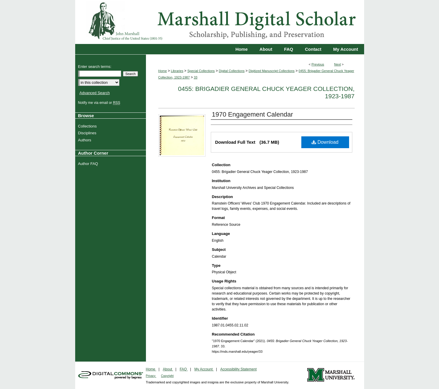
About (168, 369)
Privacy (151, 375)
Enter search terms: (94, 66)
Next (337, 64)
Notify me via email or (100, 103)
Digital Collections (231, 71)
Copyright (167, 375)
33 (195, 77)
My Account (203, 369)
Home (162, 71)
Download (325, 142)
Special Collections (201, 71)
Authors (85, 140)
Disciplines (88, 133)
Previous (318, 64)
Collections (88, 126)
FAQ (184, 369)
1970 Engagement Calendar (252, 114)
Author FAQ (89, 163)
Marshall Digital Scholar (219, 22)
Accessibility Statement (238, 369)
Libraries (177, 71)
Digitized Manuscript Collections (272, 71)
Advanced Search (95, 93)
